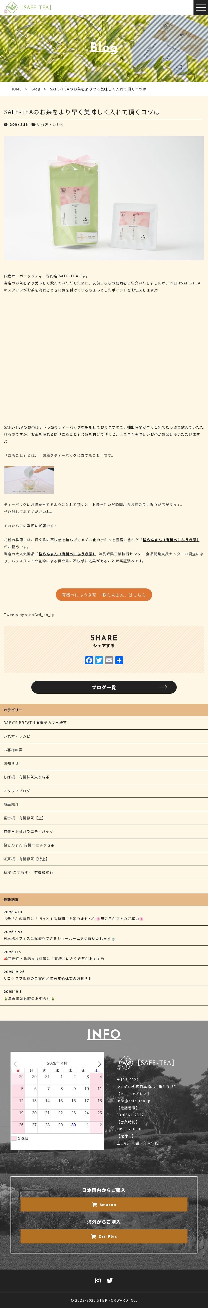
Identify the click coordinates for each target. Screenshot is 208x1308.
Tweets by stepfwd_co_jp (29, 614)
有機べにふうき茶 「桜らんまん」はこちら (104, 595)
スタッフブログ (17, 790)
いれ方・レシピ (50, 124)
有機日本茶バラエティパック (28, 831)
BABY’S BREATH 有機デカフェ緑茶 (35, 722)
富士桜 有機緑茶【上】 (25, 817)
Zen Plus (104, 1236)
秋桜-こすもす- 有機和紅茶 (29, 872)
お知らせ (11, 763)
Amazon (104, 1204)
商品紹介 (11, 804)
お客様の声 (13, 749)
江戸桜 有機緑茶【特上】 (27, 858)
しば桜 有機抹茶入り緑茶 (27, 776)
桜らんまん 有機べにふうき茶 (29, 844)
